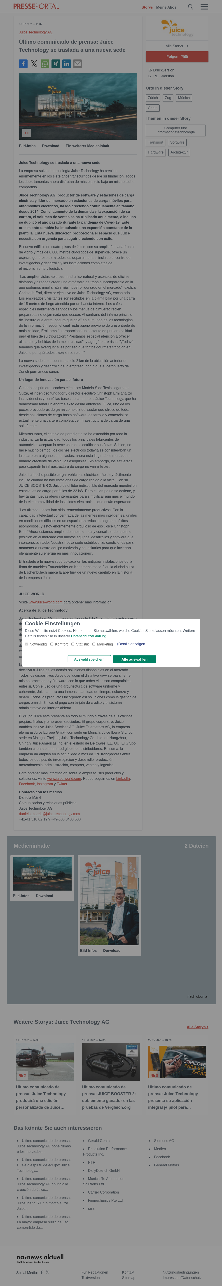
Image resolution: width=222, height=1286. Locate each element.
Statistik (82, 644)
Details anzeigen (131, 643)
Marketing (105, 644)
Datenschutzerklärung (88, 636)
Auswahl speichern (89, 659)
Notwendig (38, 644)
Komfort (61, 644)
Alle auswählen (135, 659)
